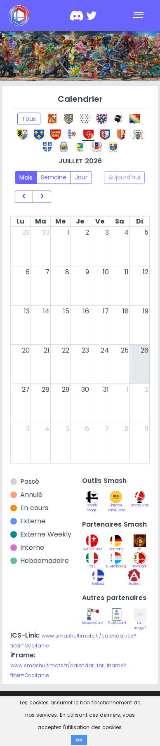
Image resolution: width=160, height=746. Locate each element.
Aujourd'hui (124, 177)
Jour (81, 177)
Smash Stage (92, 503)
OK (78, 740)
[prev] (24, 197)
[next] (42, 197)
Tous (29, 119)
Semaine (53, 177)
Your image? (140, 621)
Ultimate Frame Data (116, 503)
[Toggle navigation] (139, 15)
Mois (25, 177)
